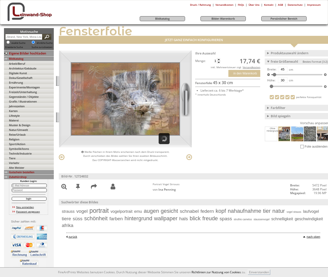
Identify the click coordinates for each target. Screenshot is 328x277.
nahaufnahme (244, 211)
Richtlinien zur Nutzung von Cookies (216, 272)
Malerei (14, 120)
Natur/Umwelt (18, 130)
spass (226, 218)
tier (267, 211)
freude (210, 218)
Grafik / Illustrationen (23, 101)
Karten (13, 111)
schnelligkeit (282, 219)
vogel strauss (294, 212)
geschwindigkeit (309, 219)
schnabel (189, 211)
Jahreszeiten (17, 106)
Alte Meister (16, 167)
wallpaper (165, 218)
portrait (99, 210)
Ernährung (16, 82)
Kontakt (268, 4)
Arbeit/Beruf (17, 63)
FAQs (241, 4)
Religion (14, 139)
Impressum (314, 4)
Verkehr (14, 163)
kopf (221, 211)
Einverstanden (259, 272)
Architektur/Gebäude (22, 68)
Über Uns (254, 4)
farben (116, 218)
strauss (68, 211)
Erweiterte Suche (14, 47)
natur (278, 211)
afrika (67, 225)
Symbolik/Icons (19, 149)
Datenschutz (295, 4)
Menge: (200, 61)
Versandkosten (224, 4)
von (164, 189)
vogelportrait (121, 211)
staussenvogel (261, 219)
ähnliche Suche (45, 43)
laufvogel (311, 211)
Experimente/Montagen (24, 87)
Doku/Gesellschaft (20, 78)
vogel (82, 211)
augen (151, 211)
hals (183, 218)
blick (195, 218)
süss (77, 218)
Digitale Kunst (18, 73)
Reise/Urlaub (17, 134)
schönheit (96, 218)
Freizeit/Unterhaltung (23, 92)
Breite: (271, 69)
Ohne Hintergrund (272, 129)
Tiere (12, 158)
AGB (280, 4)
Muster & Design (19, 125)
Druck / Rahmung (200, 4)
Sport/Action (17, 144)
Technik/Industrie (20, 153)
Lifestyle (14, 115)
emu (138, 211)
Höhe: (271, 80)
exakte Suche (18, 43)
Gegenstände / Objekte (24, 97)
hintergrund (138, 218)
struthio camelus (243, 219)
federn (207, 211)
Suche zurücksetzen (42, 47)
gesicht (169, 211)
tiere (66, 218)
